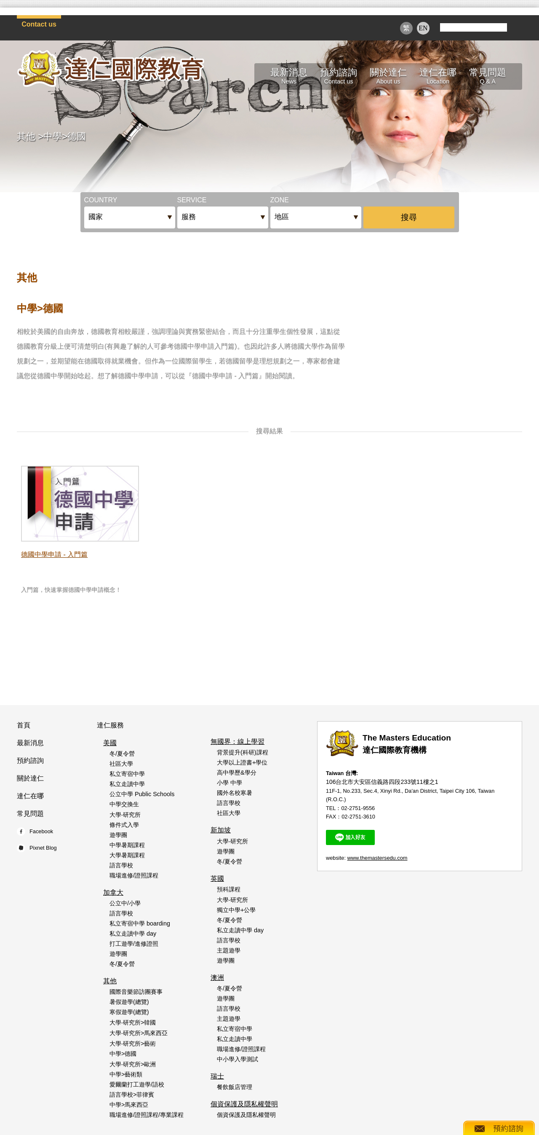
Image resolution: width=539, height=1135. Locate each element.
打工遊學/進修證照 (133, 943)
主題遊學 (228, 950)
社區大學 (121, 763)
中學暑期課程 (127, 845)
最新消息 (30, 742)
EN (423, 28)
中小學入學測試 (237, 1059)
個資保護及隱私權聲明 (244, 1104)
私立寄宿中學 (127, 773)
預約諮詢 (30, 760)
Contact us (38, 24)
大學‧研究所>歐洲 (132, 1064)
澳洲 (217, 977)
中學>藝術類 (125, 1074)
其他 (26, 136)
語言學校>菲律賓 (131, 1094)
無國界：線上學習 (237, 741)
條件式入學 (124, 824)
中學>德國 (64, 136)
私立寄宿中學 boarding (139, 923)
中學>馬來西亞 (128, 1104)
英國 (217, 878)
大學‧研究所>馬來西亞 (138, 1033)
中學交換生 (124, 804)
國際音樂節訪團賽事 (136, 991)
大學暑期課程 (127, 855)
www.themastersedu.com (377, 858)
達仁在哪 (30, 796)
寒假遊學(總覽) (129, 1012)
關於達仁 (30, 778)
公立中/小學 (125, 903)
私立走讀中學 (127, 784)
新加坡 (221, 830)
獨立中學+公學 (236, 910)
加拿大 (113, 892)
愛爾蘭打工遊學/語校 (136, 1084)
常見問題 (30, 813)
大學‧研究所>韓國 (132, 1022)
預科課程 (228, 889)
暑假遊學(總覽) (129, 1001)
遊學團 (118, 835)
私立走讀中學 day (132, 933)
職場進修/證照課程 (133, 875)
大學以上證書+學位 (242, 762)
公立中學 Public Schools (141, 794)
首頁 (23, 725)
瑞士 (217, 1076)
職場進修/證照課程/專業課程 (146, 1114)
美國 (110, 742)
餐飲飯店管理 (234, 1087)
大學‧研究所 (125, 814)
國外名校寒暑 (234, 792)
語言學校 (121, 865)
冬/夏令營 (122, 753)
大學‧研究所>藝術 (132, 1043)
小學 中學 (229, 782)
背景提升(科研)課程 (242, 752)
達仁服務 (110, 725)
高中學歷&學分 (236, 772)
